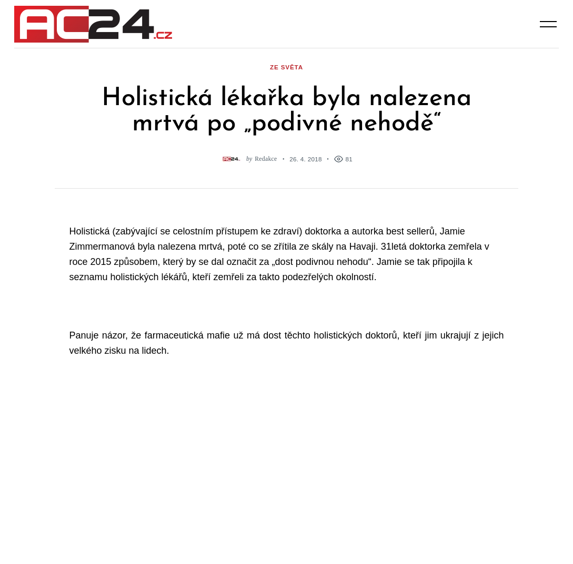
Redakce (266, 159)
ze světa (286, 67)
